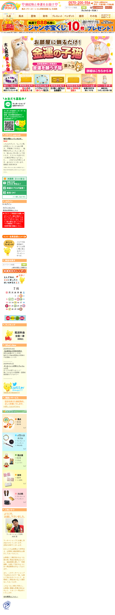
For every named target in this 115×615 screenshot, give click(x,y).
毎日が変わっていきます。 (13, 139)
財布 (19, 475)
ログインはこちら (9, 207)
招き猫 (20, 455)
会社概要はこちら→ (10, 597)
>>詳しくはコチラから (11, 406)
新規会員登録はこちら (10, 210)
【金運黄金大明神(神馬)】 (12, 351)
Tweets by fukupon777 (11, 392)
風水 (19, 419)
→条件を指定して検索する (19, 267)
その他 (20, 494)
